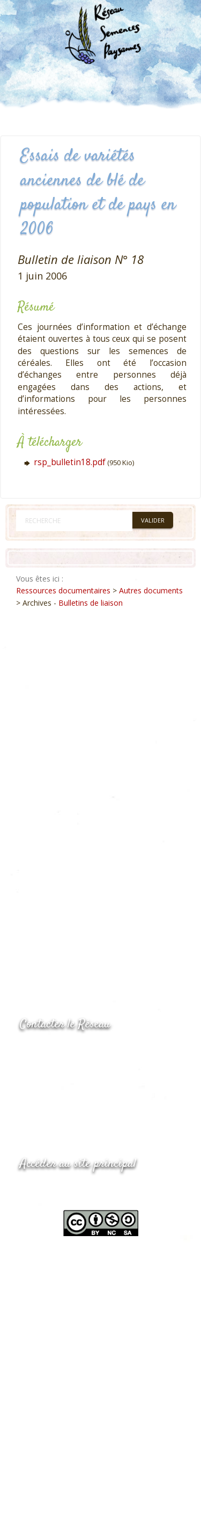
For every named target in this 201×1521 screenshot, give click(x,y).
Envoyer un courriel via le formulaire (100, 1094)
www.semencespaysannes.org (79, 1190)
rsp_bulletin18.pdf (70, 462)
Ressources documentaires (63, 590)
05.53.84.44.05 (57, 1051)
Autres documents (151, 590)
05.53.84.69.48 (57, 1072)
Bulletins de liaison (90, 603)
